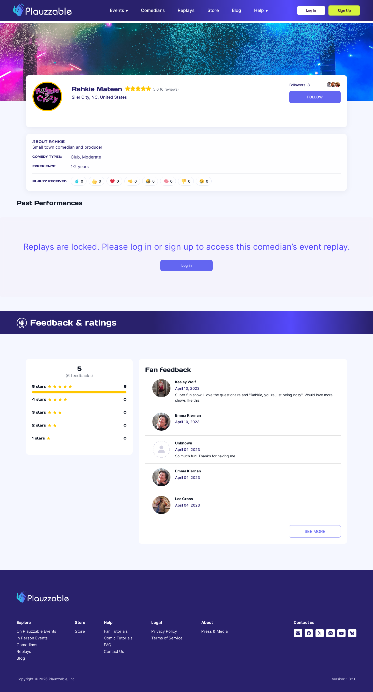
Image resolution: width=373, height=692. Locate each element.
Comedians (27, 645)
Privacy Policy (164, 631)
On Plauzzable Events (36, 631)
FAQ (107, 645)
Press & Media (214, 631)
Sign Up (341, 12)
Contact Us (114, 651)
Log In (305, 12)
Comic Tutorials (118, 638)
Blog (21, 658)
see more (315, 531)
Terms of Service (167, 638)
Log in (186, 265)
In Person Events (32, 638)
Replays (24, 651)
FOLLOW (315, 97)
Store (80, 631)
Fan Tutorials (116, 631)
